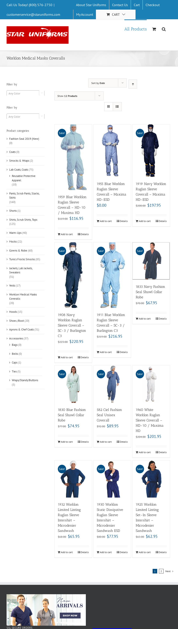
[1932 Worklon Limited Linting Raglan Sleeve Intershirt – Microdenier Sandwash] (73, 479)
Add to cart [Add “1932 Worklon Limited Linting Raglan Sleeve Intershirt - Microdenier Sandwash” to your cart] (67, 552)
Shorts (13, 211)
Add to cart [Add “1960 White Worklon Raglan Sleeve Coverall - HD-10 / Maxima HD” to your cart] (145, 452)
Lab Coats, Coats (18, 169)
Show (67, 96)
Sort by (98, 83)
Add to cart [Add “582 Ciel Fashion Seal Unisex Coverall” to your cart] (106, 441)
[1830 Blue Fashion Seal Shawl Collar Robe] (73, 384)
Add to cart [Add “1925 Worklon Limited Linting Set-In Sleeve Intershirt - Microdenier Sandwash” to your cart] (145, 552)
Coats (12, 152)
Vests (12, 285)
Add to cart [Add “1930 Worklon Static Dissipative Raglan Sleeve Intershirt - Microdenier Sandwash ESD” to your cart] (106, 552)
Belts (15, 354)
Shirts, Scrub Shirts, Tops (23, 220)
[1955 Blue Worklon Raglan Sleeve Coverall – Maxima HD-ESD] (112, 150)
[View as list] (117, 106)
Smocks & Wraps (19, 160)
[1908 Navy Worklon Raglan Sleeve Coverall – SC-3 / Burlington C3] (73, 275)
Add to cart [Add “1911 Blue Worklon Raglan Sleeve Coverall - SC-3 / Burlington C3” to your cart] (106, 352)
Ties (14, 371)
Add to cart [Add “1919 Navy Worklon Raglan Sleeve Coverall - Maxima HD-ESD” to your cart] (145, 221)
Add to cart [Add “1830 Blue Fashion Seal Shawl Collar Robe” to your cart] (67, 441)
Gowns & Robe (18, 250)
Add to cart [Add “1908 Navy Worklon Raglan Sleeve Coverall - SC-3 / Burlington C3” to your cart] (67, 357)
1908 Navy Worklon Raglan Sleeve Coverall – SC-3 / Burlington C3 (72, 325)
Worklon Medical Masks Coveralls (23, 297)
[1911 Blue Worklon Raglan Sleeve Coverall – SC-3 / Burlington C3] (112, 275)
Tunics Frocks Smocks (22, 259)
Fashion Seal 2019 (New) (24, 139)
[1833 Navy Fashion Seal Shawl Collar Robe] (151, 261)
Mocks (13, 241)
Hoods (13, 312)
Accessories (16, 338)
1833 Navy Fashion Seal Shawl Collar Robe (150, 292)
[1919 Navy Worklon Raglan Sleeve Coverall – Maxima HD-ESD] (151, 150)
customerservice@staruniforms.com (33, 14)
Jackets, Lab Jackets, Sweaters (20, 270)
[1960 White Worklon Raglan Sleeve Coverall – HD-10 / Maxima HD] (151, 384)
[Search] (164, 28)
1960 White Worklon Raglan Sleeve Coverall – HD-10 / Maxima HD (150, 420)
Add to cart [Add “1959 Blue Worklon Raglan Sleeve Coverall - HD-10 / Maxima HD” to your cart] (67, 234)
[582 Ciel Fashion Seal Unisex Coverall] (112, 384)
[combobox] (25, 93)
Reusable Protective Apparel (23, 178)
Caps (14, 362)
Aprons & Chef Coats (21, 329)
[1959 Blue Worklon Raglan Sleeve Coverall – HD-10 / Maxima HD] (73, 157)
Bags (15, 345)
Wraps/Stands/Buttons (25, 380)
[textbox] (25, 94)
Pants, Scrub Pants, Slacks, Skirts (24, 196)
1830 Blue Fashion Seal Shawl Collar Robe (72, 415)
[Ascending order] (133, 84)
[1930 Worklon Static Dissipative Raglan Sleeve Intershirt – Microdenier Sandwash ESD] (112, 479)
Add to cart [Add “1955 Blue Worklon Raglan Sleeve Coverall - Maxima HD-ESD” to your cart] (106, 221)
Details (85, 234)
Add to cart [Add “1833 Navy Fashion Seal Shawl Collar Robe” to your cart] (145, 318)
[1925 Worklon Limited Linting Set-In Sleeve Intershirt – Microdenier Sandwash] (151, 479)
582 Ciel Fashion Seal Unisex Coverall (109, 415)
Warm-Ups (15, 233)
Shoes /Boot (16, 321)
